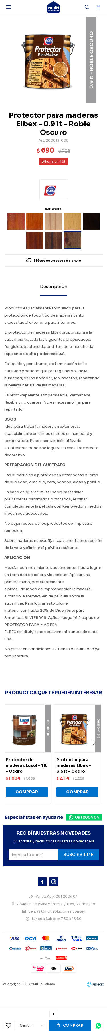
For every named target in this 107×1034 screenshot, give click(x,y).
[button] (96, 754)
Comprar (73, 1025)
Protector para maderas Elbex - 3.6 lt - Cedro (73, 765)
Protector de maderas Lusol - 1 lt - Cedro (26, 765)
